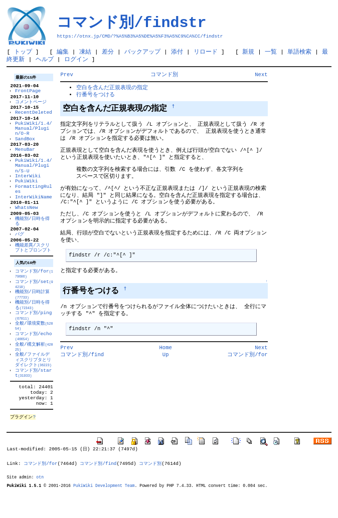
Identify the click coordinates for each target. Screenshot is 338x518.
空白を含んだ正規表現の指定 (112, 89)
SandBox (25, 145)
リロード (206, 52)
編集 (63, 52)
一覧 (271, 52)
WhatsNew (26, 216)
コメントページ (31, 106)
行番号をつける (95, 96)
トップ (23, 52)
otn (40, 501)
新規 (248, 52)
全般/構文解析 (34, 364)
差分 (108, 52)
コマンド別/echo (33, 352)
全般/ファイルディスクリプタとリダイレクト (33, 377)
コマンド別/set (34, 297)
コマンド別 (164, 76)
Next (261, 76)
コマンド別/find (82, 359)
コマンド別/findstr (131, 22)
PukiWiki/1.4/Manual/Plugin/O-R (33, 134)
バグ (19, 245)
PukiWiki (26, 189)
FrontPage (28, 94)
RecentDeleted (33, 117)
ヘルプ (45, 61)
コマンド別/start (33, 391)
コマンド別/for (34, 286)
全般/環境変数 (34, 341)
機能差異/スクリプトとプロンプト (33, 260)
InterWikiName (33, 205)
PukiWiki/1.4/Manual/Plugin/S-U (33, 173)
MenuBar (25, 156)
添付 (177, 52)
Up (165, 359)
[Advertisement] (300, 224)
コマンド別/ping (33, 330)
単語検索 (299, 52)
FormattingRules (33, 197)
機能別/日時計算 (32, 308)
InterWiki (28, 184)
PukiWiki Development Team (104, 510)
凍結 (85, 52)
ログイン (76, 61)
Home (165, 352)
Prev (66, 76)
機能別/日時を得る (32, 231)
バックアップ (142, 52)
